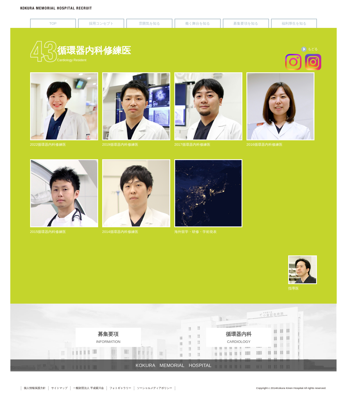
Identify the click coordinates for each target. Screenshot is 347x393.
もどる (309, 49)
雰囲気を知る (149, 23)
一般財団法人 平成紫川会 (88, 387)
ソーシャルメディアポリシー (154, 387)
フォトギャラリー (120, 387)
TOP (52, 23)
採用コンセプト (101, 23)
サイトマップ (59, 387)
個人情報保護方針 (35, 387)
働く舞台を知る (197, 23)
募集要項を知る (245, 23)
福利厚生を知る (294, 23)
